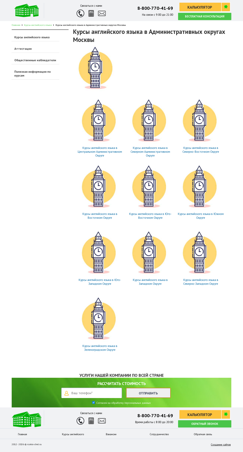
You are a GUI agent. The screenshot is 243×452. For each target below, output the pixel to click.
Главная (22, 434)
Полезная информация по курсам (32, 73)
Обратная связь (203, 434)
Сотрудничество (159, 434)
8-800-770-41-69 (155, 8)
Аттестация (23, 49)
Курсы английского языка (32, 37)
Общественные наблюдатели (35, 60)
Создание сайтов (221, 444)
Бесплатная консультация (204, 16)
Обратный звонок (204, 424)
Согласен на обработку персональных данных (123, 403)
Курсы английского (73, 434)
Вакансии (111, 434)
